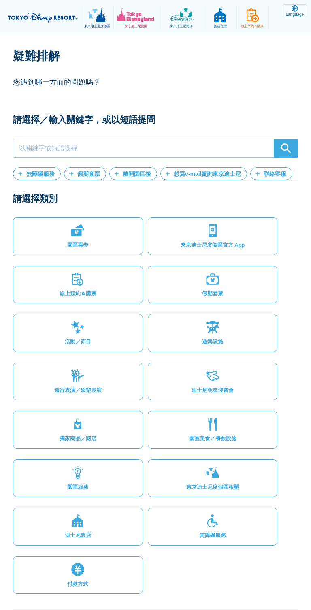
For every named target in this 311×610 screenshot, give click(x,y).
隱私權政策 (107, 575)
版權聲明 (243, 575)
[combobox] (155, 148)
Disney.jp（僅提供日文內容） (202, 584)
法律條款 (147, 575)
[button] (37, 173)
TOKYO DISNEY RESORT (44, 18)
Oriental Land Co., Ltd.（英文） (111, 584)
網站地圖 (67, 575)
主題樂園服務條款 (195, 575)
